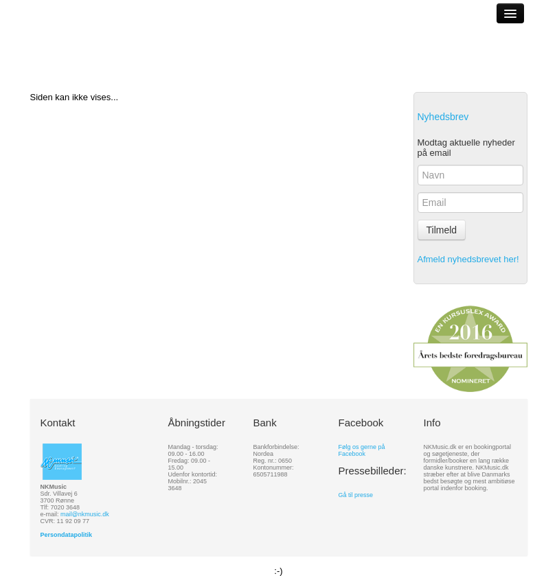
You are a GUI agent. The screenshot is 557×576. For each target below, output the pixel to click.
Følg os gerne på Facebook (362, 450)
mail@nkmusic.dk (84, 514)
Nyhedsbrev (443, 116)
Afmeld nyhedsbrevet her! (468, 259)
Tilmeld (442, 229)
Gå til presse (356, 495)
